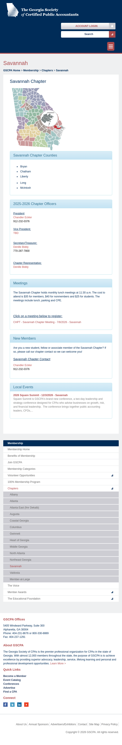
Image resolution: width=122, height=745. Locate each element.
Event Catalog (12, 680)
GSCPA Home (11, 70)
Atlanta (14, 501)
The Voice (13, 585)
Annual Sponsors (39, 724)
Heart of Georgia (19, 540)
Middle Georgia (18, 546)
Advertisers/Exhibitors (63, 724)
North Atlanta (17, 553)
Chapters (47, 70)
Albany (14, 494)
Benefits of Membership (21, 455)
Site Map (94, 724)
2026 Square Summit (40, 395)
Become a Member (14, 676)
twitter (12, 704)
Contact (82, 724)
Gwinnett (15, 533)
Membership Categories (21, 468)
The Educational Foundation (24, 598)
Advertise (9, 687)
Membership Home (19, 449)
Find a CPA (10, 691)
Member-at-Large (20, 579)
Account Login (86, 26)
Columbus (16, 527)
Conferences (11, 683)
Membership (31, 70)
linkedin (19, 704)
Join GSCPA (15, 462)
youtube (26, 704)
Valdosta (15, 572)
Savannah (62, 70)
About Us (21, 724)
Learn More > (58, 663)
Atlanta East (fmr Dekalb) (24, 507)
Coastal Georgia (19, 520)
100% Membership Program (24, 481)
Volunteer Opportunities (21, 475)
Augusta (14, 514)
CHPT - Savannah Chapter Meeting (47, 322)
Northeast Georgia (20, 559)
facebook (5, 704)
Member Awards (17, 592)
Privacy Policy (109, 724)
